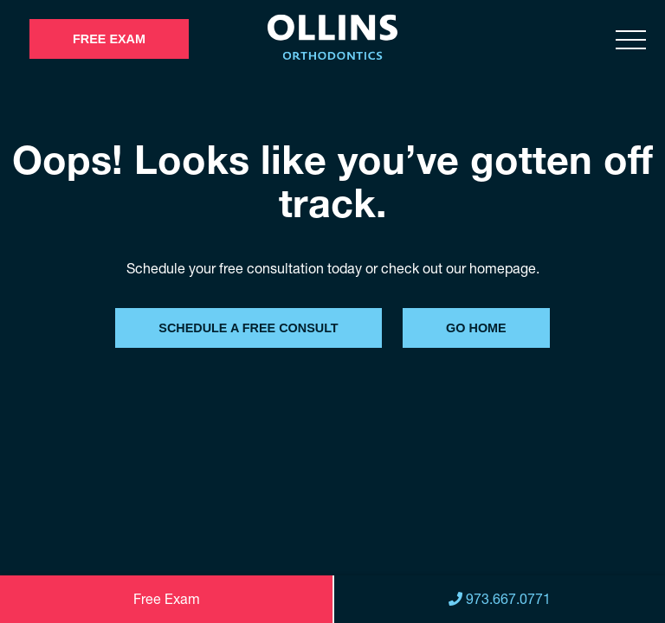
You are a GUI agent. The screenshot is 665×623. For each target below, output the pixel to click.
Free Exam (109, 39)
